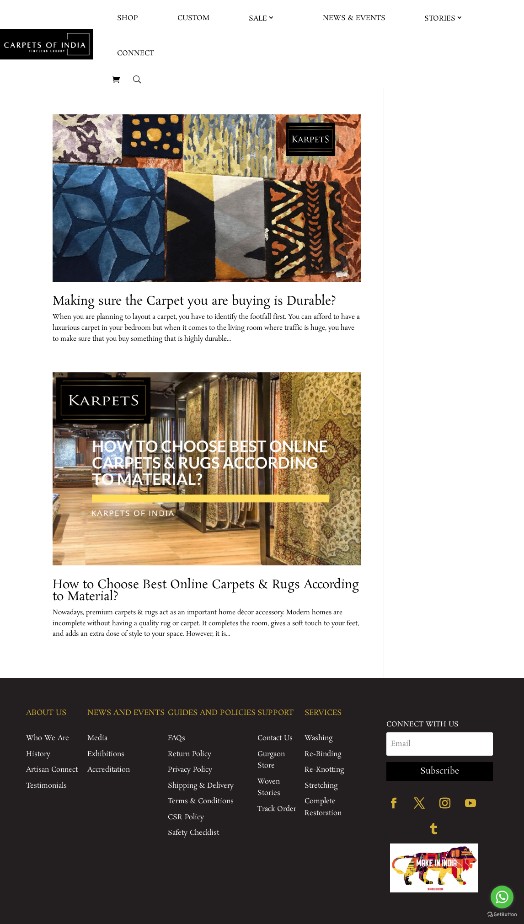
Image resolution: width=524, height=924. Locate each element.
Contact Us (275, 738)
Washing (318, 738)
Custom (193, 18)
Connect (135, 53)
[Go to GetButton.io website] (502, 915)
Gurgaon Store (271, 760)
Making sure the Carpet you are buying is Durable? (194, 301)
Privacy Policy (190, 769)
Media (97, 738)
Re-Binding (323, 754)
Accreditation (108, 769)
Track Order (276, 809)
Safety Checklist (193, 833)
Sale (258, 18)
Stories (439, 18)
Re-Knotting (324, 769)
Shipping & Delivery (201, 785)
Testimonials (46, 785)
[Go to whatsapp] (502, 897)
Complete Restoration (323, 807)
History (38, 754)
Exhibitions (105, 754)
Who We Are (47, 738)
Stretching (321, 785)
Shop (127, 18)
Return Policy (189, 754)
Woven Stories (268, 787)
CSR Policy (186, 817)
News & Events (354, 18)
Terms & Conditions (201, 801)
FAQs (176, 738)
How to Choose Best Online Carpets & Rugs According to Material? (206, 591)
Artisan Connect (52, 769)
